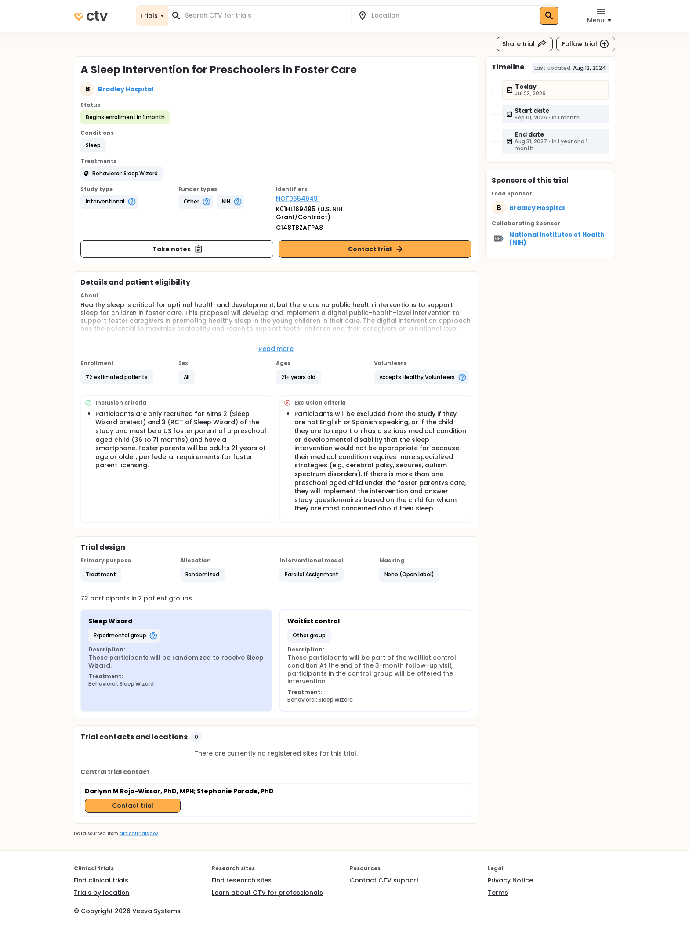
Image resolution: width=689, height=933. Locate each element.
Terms (498, 893)
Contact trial (376, 249)
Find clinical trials (101, 880)
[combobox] (265, 15)
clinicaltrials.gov (138, 833)
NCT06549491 (298, 199)
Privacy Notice (510, 880)
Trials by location (101, 893)
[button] (93, 145)
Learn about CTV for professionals (267, 893)
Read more (276, 349)
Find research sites (242, 880)
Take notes (177, 249)
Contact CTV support (384, 880)
